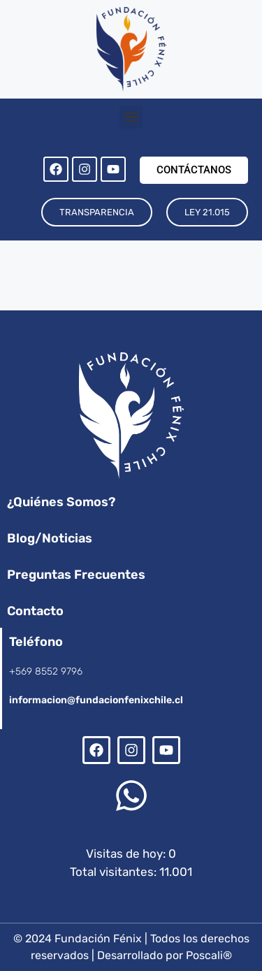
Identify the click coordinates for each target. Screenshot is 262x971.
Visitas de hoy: (127, 854)
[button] (131, 117)
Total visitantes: (114, 872)
